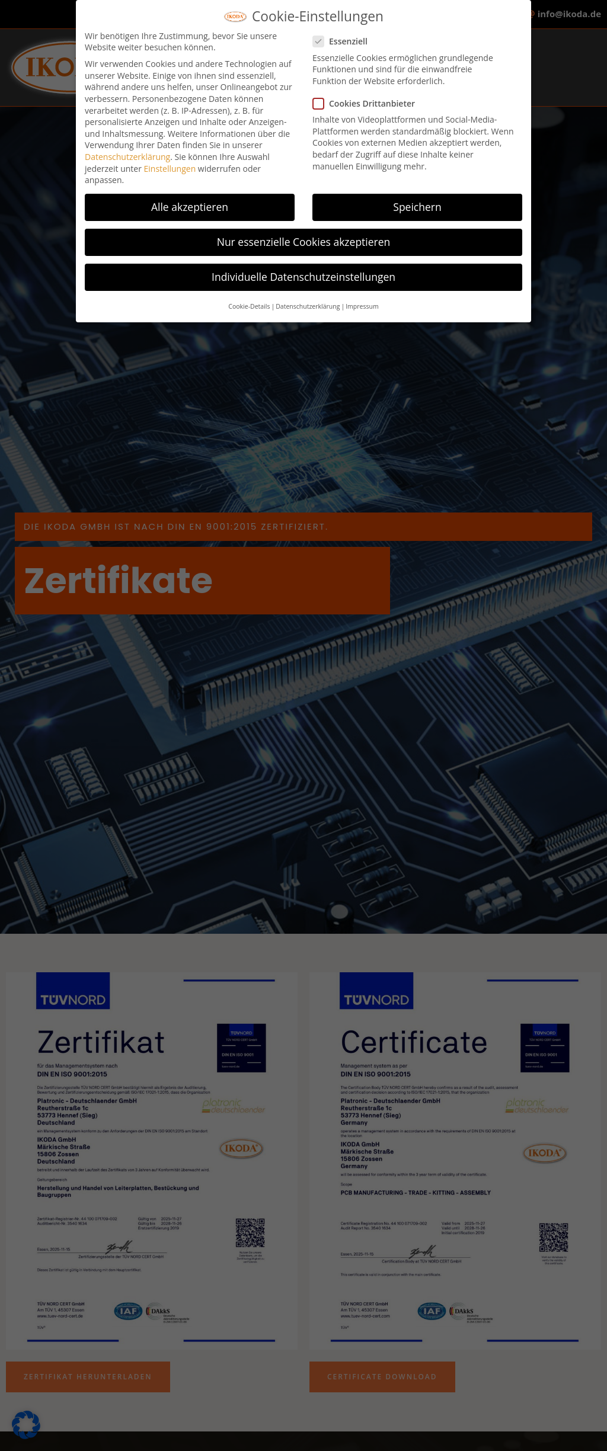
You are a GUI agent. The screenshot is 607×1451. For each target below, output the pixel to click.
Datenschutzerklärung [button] (308, 300)
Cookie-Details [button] (249, 300)
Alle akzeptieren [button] (189, 200)
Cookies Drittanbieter (367, 97)
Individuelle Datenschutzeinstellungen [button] (303, 270)
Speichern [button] (417, 200)
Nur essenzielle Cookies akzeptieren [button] (304, 235)
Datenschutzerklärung (127, 150)
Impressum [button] (362, 300)
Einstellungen (170, 162)
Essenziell (343, 34)
